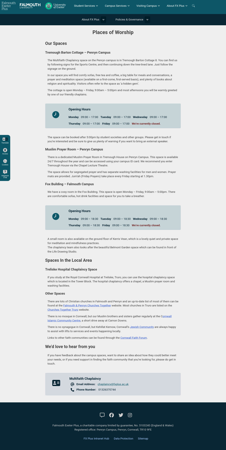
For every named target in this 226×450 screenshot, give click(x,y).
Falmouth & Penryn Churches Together (87, 305)
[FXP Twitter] (121, 415)
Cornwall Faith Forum (133, 337)
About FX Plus (175, 5)
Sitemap (143, 438)
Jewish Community (142, 327)
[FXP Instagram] (130, 415)
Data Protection (123, 438)
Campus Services (115, 5)
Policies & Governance (129, 19)
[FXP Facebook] (111, 415)
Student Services (84, 5)
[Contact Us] (102, 415)
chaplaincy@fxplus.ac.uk (113, 384)
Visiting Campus (147, 5)
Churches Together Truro (63, 309)
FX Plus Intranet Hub (96, 438)
